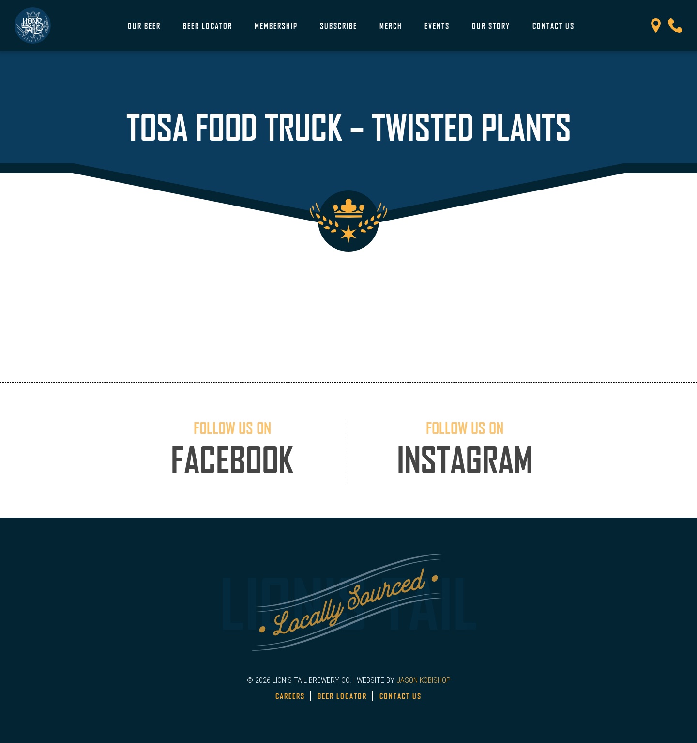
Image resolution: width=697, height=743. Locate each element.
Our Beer (144, 26)
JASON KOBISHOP (423, 680)
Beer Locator (207, 26)
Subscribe (338, 26)
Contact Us (553, 26)
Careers (290, 696)
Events (437, 26)
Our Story (491, 26)
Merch (390, 26)
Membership (276, 26)
